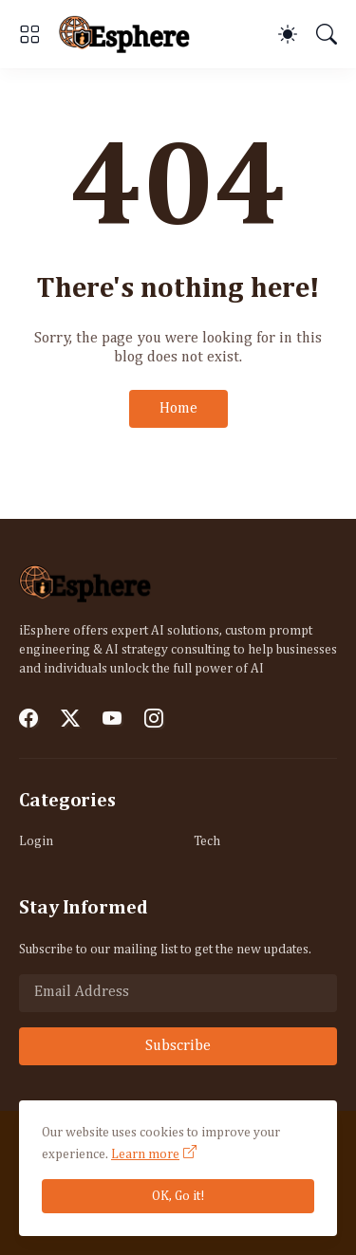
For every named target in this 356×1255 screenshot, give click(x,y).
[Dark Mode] (287, 34)
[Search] (326, 34)
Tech (207, 841)
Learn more (145, 1154)
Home (178, 408)
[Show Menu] (29, 34)
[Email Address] (178, 993)
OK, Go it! (178, 1196)
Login (36, 841)
